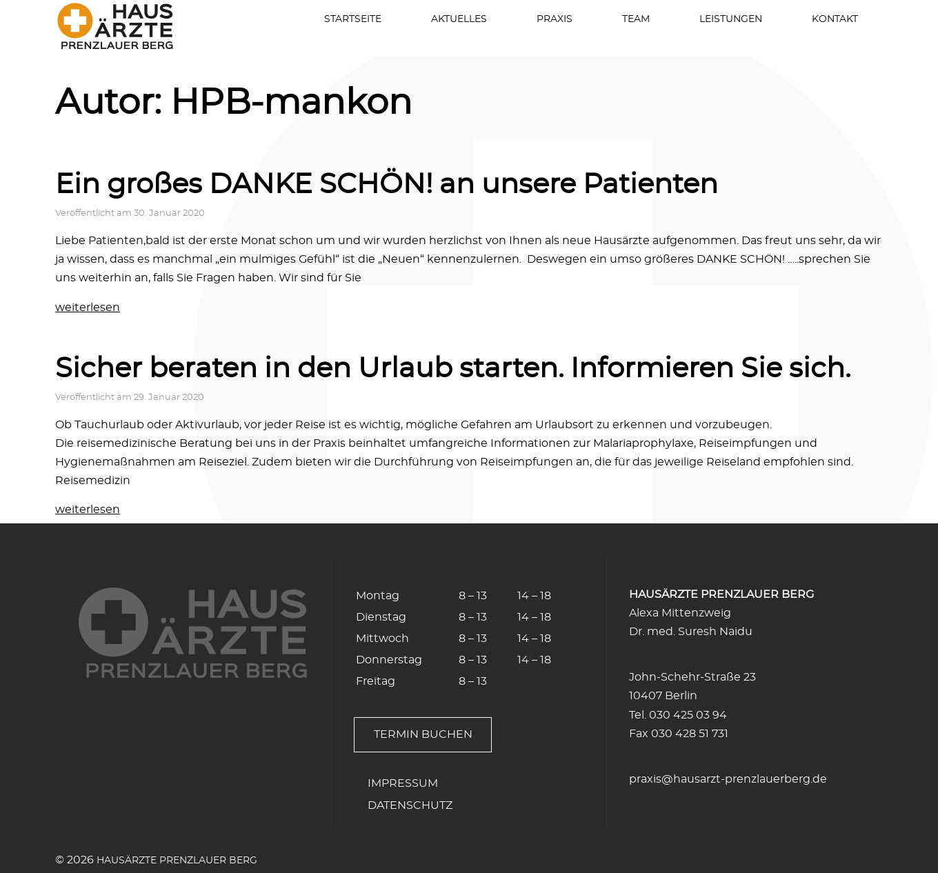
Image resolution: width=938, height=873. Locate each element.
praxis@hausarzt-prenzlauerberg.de (728, 779)
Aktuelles (459, 19)
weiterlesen (87, 307)
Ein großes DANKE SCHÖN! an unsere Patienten (386, 185)
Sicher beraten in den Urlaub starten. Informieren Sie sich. (452, 369)
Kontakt (835, 19)
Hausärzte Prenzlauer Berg (177, 860)
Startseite (352, 19)
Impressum (403, 783)
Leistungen (730, 19)
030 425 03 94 (688, 715)
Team (636, 19)
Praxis (554, 19)
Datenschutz (410, 805)
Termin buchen (423, 734)
